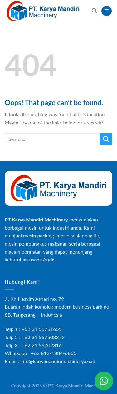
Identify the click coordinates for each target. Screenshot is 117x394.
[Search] (94, 11)
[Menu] (106, 11)
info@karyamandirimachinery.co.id (57, 361)
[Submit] (106, 139)
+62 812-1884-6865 (53, 353)
